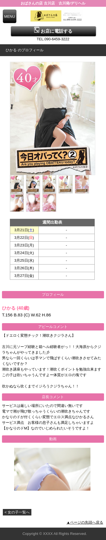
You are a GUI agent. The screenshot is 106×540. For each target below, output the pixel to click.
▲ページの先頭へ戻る (84, 522)
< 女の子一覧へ (17, 512)
